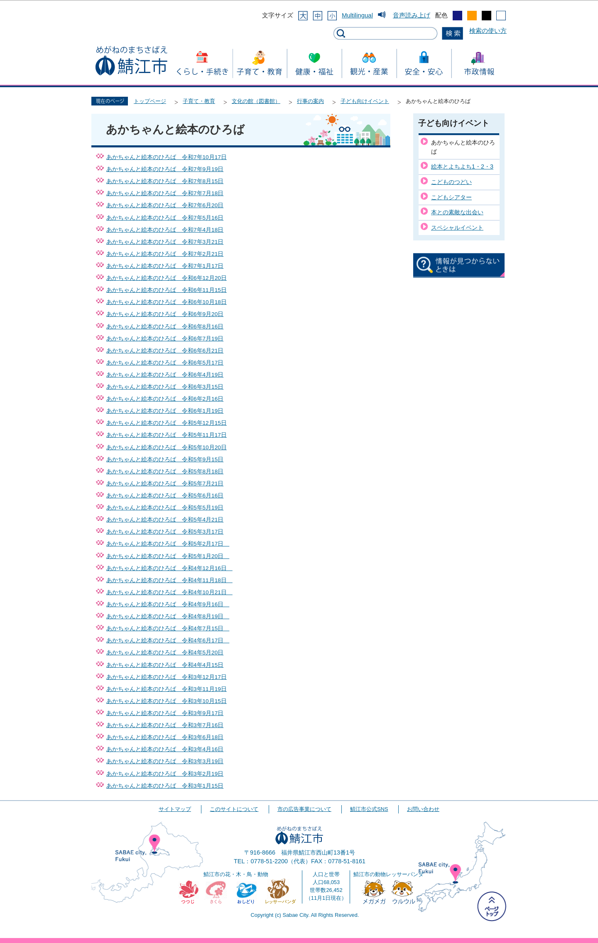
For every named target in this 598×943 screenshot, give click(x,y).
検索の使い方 (488, 30)
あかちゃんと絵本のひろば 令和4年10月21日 (169, 592)
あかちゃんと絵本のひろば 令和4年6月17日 (167, 640)
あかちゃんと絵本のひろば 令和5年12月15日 (166, 423)
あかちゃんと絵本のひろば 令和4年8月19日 (167, 616)
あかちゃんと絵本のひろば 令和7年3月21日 (164, 242)
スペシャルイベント (457, 227)
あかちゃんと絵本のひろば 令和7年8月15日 (164, 181)
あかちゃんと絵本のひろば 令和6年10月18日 (166, 302)
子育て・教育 (199, 101)
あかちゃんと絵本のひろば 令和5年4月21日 (164, 520)
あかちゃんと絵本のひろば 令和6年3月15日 (164, 387)
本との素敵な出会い (457, 212)
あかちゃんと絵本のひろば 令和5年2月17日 (167, 544)
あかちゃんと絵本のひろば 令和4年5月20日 (164, 652)
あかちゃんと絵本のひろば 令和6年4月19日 (164, 375)
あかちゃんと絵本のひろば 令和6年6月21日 (164, 351)
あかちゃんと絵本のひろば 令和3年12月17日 (166, 677)
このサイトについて (234, 809)
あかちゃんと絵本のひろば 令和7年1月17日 (164, 266)
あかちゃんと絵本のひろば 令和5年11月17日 (166, 435)
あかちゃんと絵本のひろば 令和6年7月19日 (164, 339)
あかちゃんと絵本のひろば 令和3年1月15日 (164, 786)
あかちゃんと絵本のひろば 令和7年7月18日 (164, 193)
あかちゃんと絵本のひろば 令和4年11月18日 (169, 580)
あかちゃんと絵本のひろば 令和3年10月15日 (166, 701)
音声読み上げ (411, 15)
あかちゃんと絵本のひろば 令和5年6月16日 (164, 495)
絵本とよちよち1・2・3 (462, 166)
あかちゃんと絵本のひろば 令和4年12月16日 (169, 568)
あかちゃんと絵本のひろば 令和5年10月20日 (166, 447)
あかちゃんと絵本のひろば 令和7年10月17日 (166, 157)
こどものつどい (451, 182)
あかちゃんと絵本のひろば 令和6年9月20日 (164, 314)
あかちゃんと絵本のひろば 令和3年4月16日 (164, 749)
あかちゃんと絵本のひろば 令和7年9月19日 (164, 169)
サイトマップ (175, 809)
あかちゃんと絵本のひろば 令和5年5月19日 (164, 508)
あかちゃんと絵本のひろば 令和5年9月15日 (164, 459)
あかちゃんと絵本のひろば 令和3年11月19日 (166, 689)
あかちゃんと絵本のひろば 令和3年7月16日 (164, 725)
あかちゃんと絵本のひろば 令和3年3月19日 (164, 761)
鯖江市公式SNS (369, 809)
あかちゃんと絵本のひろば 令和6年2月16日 (164, 399)
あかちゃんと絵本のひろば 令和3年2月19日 (164, 774)
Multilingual (357, 15)
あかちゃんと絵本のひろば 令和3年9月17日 (164, 713)
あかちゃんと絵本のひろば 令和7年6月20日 (164, 205)
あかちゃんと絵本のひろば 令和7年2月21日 (164, 254)
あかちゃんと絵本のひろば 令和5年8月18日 (164, 471)
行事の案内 (310, 101)
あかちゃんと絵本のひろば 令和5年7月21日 (164, 483)
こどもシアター (451, 197)
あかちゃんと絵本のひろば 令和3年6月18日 (164, 737)
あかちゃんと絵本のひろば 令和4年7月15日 (167, 628)
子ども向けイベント (365, 101)
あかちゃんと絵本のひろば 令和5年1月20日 (167, 556)
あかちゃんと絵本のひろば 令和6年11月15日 (166, 290)
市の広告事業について (304, 809)
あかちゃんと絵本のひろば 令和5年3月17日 (164, 532)
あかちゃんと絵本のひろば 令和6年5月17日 (164, 363)
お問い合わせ (423, 809)
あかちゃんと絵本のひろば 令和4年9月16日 (167, 604)
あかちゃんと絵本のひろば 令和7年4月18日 (164, 230)
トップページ (150, 101)
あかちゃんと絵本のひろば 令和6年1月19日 (164, 411)
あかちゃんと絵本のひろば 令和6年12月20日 (166, 278)
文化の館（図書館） (256, 101)
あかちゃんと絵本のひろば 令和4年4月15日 (164, 665)
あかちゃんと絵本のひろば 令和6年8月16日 (164, 326)
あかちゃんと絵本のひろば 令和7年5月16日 (164, 218)
